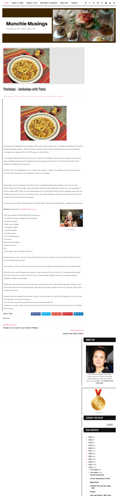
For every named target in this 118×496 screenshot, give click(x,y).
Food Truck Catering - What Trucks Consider (100, 206)
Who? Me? (64, 3)
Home (6, 3)
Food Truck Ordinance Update (99, 238)
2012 (90, 174)
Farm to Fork (17, 3)
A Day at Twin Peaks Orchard (98, 224)
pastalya (49, 96)
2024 (90, 147)
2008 (90, 275)
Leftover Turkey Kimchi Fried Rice (100, 188)
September (95, 244)
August (93, 247)
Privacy (74, 3)
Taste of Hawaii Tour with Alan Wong (101, 235)
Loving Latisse (94, 231)
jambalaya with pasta (38, 96)
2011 (90, 177)
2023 (90, 150)
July (92, 250)
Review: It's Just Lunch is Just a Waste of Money (101, 215)
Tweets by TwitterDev (51, 355)
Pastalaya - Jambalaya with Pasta (100, 220)
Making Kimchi (94, 192)
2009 (90, 272)
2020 (90, 153)
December (94, 180)
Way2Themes (54, 484)
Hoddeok (92, 201)
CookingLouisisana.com (28, 212)
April (92, 258)
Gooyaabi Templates (74, 484)
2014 (90, 169)
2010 (90, 269)
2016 (90, 163)
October (94, 241)
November (94, 182)
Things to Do (31, 3)
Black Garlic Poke (95, 227)
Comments (59, 96)
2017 (90, 161)
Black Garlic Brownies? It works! (99, 211)
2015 (90, 166)
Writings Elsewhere (49, 3)
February (94, 263)
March (93, 261)
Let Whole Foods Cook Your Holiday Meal (100, 196)
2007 (90, 277)
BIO (98, 91)
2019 (90, 155)
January (93, 266)
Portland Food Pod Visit (97, 185)
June (92, 252)
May (92, 255)
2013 (90, 172)
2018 (90, 158)
